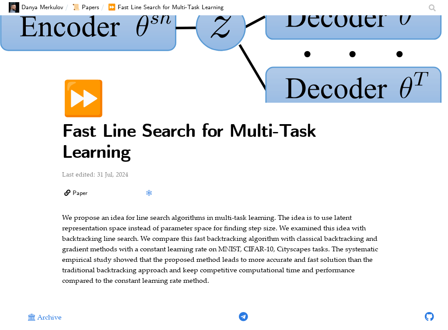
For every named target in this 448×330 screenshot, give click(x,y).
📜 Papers (85, 7)
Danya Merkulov (36, 7)
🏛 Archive (44, 318)
